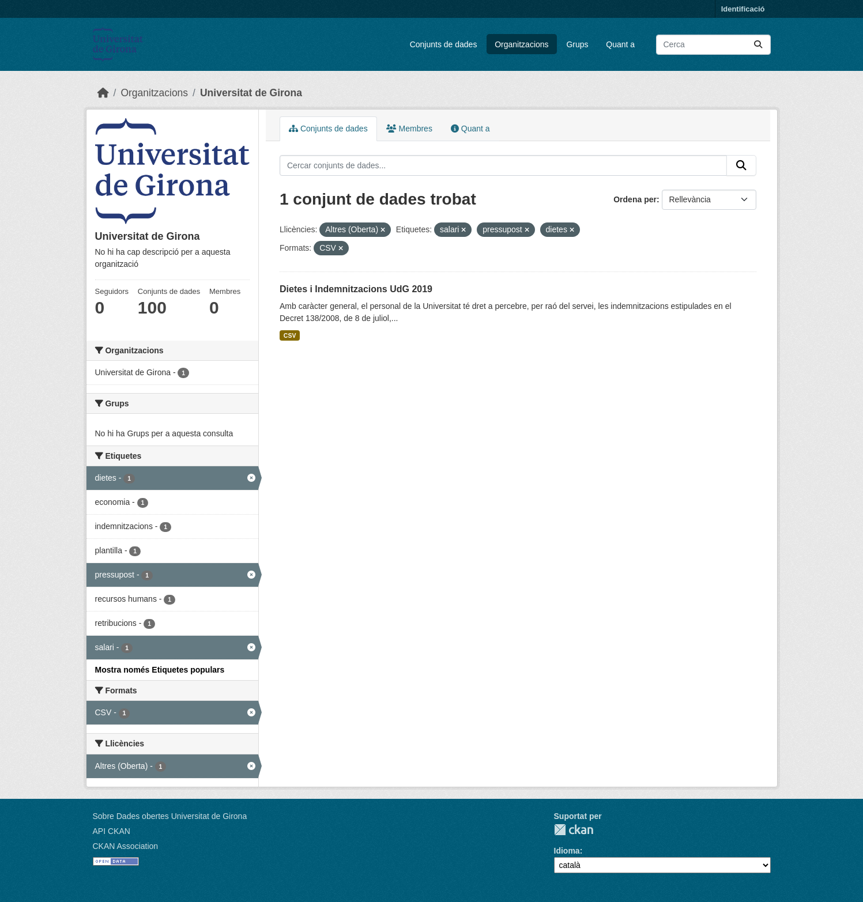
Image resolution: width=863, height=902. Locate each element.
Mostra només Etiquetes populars (160, 669)
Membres (409, 128)
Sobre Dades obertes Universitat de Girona (170, 816)
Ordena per (635, 199)
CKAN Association (126, 846)
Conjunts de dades (443, 44)
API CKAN (111, 831)
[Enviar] (758, 45)
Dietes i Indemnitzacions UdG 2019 (356, 289)
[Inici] (103, 93)
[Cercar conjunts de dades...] (713, 45)
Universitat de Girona (251, 93)
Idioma (567, 850)
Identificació (743, 9)
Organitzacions (521, 44)
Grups (577, 44)
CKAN (573, 830)
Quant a (620, 44)
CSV (290, 335)
